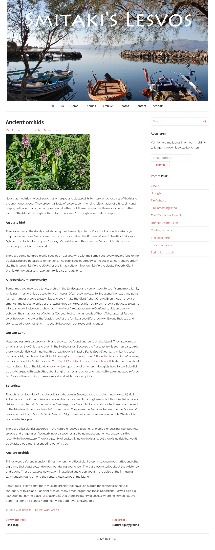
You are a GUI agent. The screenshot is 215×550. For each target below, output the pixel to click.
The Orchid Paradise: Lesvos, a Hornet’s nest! (81, 361)
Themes (90, 106)
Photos (124, 106)
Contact (141, 106)
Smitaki (158, 106)
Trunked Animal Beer (165, 222)
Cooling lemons (161, 230)
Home (74, 106)
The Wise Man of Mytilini (167, 215)
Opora (155, 185)
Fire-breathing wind (164, 208)
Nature (48, 130)
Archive (108, 106)
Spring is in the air (163, 252)
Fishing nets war (161, 245)
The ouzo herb (160, 237)
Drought (156, 193)
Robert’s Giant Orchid (46, 509)
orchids (26, 509)
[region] (107, 50)
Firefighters (158, 200)
